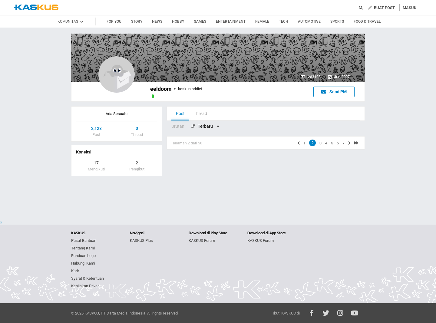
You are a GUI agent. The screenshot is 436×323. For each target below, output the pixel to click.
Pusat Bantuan (83, 240)
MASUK (409, 7)
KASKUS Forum (202, 240)
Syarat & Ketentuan (87, 278)
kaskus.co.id (36, 7)
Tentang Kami (83, 248)
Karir (75, 271)
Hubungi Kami (83, 263)
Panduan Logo (83, 255)
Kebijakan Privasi (86, 286)
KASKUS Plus (141, 240)
